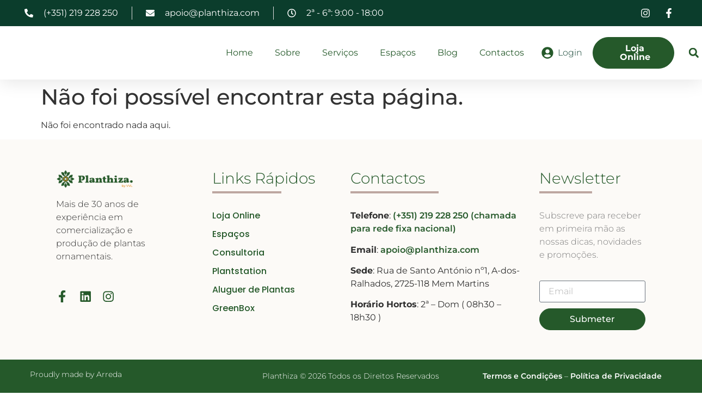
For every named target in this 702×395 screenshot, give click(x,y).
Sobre (287, 53)
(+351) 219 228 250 (432, 218)
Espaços (398, 53)
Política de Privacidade (616, 379)
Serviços (340, 53)
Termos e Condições (522, 379)
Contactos (501, 53)
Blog (448, 53)
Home (239, 53)
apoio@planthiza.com (429, 252)
